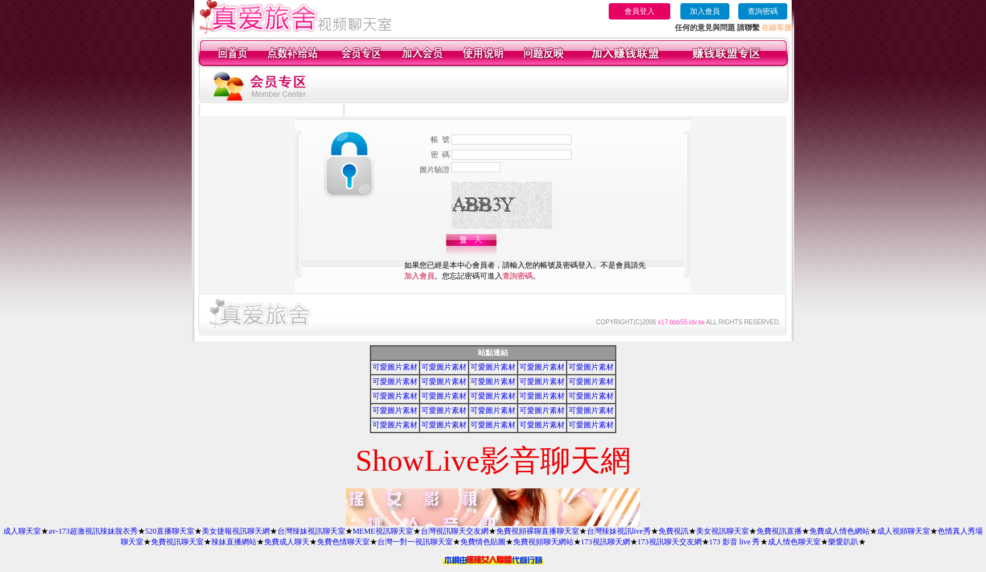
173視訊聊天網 (605, 541)
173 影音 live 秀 (734, 541)
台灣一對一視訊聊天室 (415, 541)
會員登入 (639, 11)
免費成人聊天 (286, 541)
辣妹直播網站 (234, 541)
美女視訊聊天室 (722, 531)
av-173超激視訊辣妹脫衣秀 (92, 531)
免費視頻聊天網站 (543, 541)
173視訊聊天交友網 (670, 541)
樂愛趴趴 (843, 541)
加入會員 (705, 11)
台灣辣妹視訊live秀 (619, 531)
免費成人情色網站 (839, 531)
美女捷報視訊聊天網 (236, 531)
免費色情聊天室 (343, 541)
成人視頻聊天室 (903, 531)
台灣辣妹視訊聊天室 (311, 531)
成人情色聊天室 (794, 541)
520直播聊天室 (169, 531)
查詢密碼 (763, 11)
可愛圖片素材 (395, 367)
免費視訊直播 (779, 531)
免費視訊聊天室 (177, 541)
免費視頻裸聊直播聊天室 (537, 531)
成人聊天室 (22, 531)
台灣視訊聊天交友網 (455, 531)
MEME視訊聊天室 (383, 531)
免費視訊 (673, 531)
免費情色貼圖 (483, 541)
